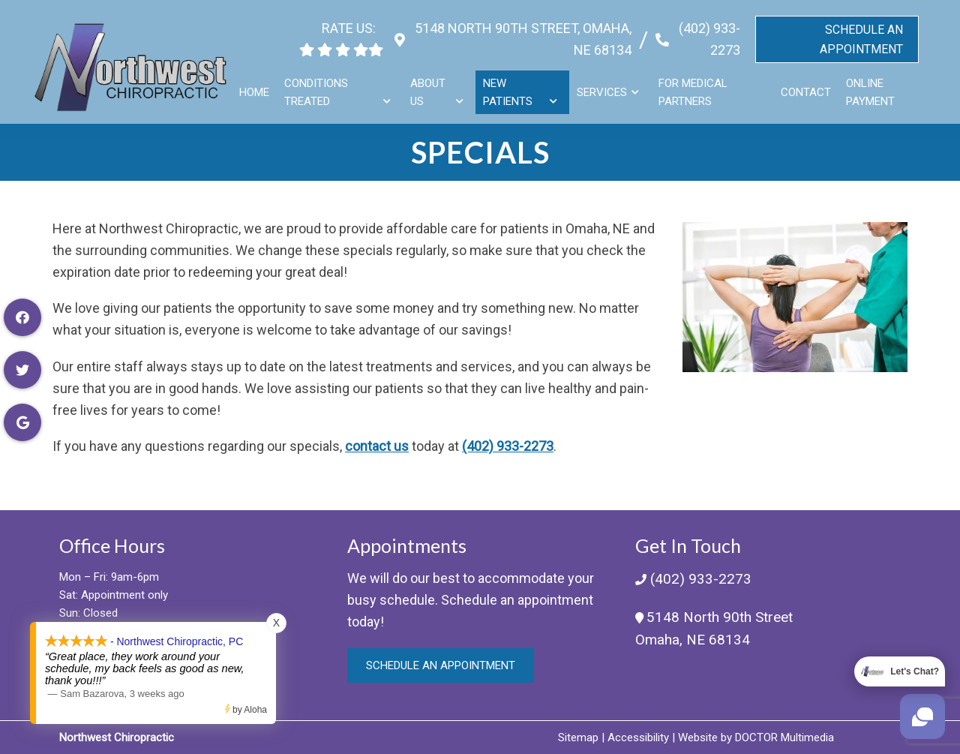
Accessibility (638, 737)
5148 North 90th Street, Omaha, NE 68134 (518, 32)
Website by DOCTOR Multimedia (756, 737)
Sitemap (578, 737)
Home (257, 85)
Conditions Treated (319, 85)
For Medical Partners (693, 85)
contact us (377, 446)
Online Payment (871, 85)
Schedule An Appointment (861, 33)
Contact (807, 85)
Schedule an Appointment (440, 665)
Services (603, 85)
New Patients (509, 85)
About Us (430, 85)
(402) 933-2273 (706, 32)
